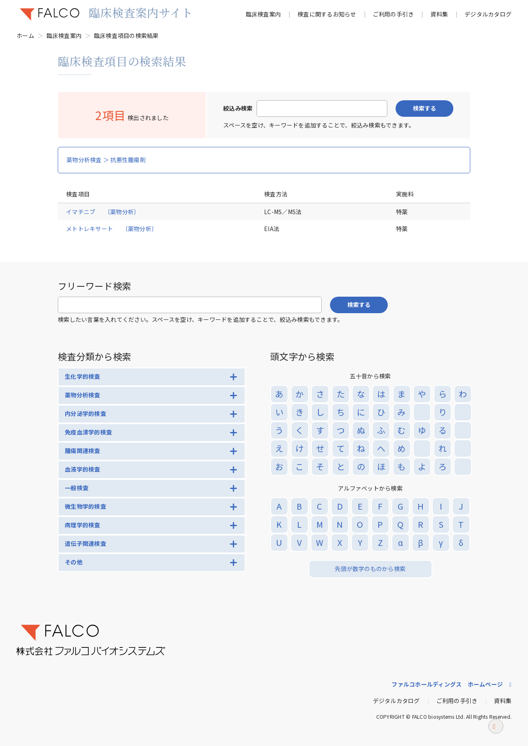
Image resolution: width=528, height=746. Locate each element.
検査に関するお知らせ (326, 14)
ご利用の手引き (393, 14)
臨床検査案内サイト (141, 12)
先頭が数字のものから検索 (370, 568)
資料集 (439, 14)
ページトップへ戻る (495, 728)
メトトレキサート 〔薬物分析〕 (111, 228)
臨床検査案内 (263, 14)
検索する (424, 108)
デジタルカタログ (488, 14)
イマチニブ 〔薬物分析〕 (102, 212)
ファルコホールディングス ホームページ (447, 684)
